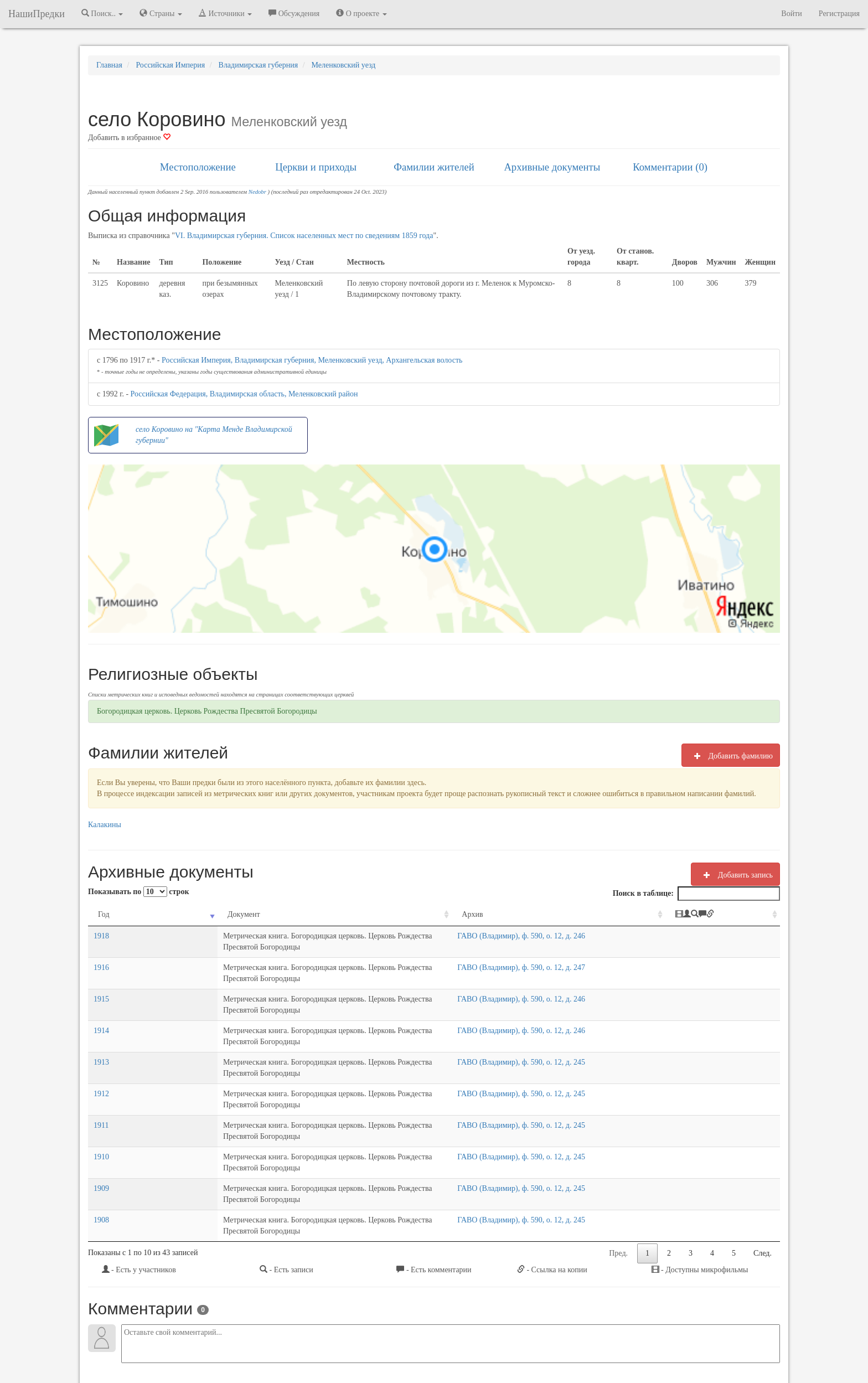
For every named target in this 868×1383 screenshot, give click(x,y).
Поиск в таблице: (696, 893)
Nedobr (257, 192)
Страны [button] (161, 13)
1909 (101, 1100)
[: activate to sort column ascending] (741, 915)
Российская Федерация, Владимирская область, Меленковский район (244, 394)
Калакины (104, 824)
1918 (101, 936)
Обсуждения (293, 13)
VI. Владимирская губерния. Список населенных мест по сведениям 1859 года (304, 235)
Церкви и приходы (315, 167)
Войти (791, 13)
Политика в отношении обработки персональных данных (555, 1345)
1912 (101, 1038)
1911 (101, 1059)
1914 (101, 997)
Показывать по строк (138, 891)
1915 (101, 977)
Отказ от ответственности (413, 1345)
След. (762, 1142)
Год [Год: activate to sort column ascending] (104, 914)
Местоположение (198, 167)
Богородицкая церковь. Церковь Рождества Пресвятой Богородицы (207, 711)
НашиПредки (36, 13)
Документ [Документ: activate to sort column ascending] (155, 914)
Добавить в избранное (129, 137)
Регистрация (839, 13)
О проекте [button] (361, 13)
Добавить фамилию (731, 755)
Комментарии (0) (670, 167)
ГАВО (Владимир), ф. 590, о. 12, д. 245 (590, 1018)
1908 (101, 1120)
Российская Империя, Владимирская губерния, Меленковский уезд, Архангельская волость (312, 360)
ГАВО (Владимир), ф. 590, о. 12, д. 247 (590, 956)
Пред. (618, 1142)
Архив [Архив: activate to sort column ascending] (541, 914)
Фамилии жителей (434, 167)
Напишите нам (301, 1345)
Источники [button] (225, 13)
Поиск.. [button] (102, 13)
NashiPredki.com (245, 1345)
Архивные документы (552, 167)
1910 (101, 1079)
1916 (101, 956)
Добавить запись (735, 875)
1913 (101, 1018)
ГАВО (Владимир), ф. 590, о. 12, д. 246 (590, 936)
